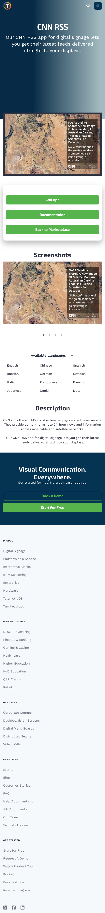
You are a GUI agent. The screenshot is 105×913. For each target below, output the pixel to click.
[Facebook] (14, 907)
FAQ (6, 793)
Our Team (10, 817)
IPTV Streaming (15, 575)
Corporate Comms (17, 712)
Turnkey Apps (13, 606)
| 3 (61, 335)
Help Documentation (19, 801)
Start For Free (52, 507)
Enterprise (11, 582)
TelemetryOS (13, 598)
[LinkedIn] (22, 907)
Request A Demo (16, 858)
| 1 (49, 335)
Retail (7, 687)
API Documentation (18, 809)
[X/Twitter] (5, 907)
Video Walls (12, 744)
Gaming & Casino (16, 647)
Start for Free (13, 850)
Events (8, 770)
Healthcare (11, 655)
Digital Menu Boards (18, 728)
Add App (52, 200)
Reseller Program (16, 890)
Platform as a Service (19, 559)
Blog (6, 777)
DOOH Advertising (17, 632)
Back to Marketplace (52, 229)
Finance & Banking (17, 640)
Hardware (10, 590)
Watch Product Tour (18, 866)
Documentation (53, 214)
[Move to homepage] (7, 6)
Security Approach (17, 825)
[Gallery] (52, 293)
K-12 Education (14, 671)
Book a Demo (53, 496)
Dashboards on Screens (21, 720)
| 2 (55, 335)
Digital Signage (14, 551)
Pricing (8, 874)
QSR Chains (12, 679)
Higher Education (16, 663)
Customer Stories (16, 785)
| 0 (43, 335)
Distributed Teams (17, 736)
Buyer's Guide (13, 882)
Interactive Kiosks (17, 567)
